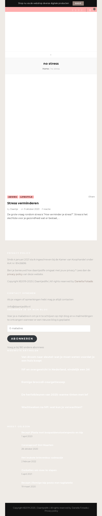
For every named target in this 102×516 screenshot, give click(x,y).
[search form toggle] (90, 10)
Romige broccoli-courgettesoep (43, 382)
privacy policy (15, 274)
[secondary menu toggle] (7, 9)
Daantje (14, 209)
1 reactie (46, 209)
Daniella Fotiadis (84, 281)
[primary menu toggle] (51, 55)
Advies (13, 197)
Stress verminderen (23, 203)
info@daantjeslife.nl (19, 306)
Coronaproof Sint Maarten (37, 445)
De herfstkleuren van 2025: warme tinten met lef (54, 394)
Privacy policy (51, 511)
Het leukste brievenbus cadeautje (42, 457)
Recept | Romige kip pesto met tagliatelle (47, 482)
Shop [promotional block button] (78, 3)
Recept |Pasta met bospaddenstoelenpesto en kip (52, 432)
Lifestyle (26, 197)
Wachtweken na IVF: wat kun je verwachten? (51, 407)
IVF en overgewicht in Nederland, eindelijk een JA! (55, 369)
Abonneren (22, 338)
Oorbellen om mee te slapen (39, 470)
